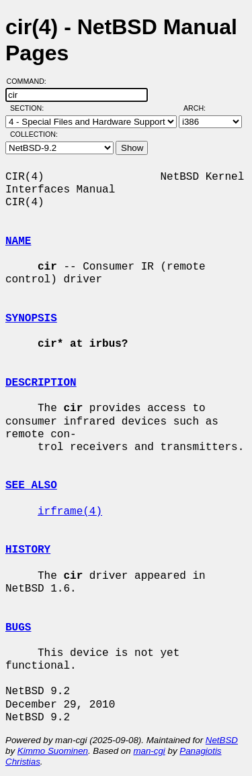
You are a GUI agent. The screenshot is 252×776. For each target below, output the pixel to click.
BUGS (18, 627)
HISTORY (27, 550)
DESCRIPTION (41, 383)
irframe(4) (70, 511)
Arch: (200, 108)
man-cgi (149, 751)
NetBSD (222, 740)
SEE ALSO (31, 485)
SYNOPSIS (31, 318)
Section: (30, 108)
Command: (30, 81)
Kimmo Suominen (52, 751)
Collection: (34, 134)
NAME (18, 241)
